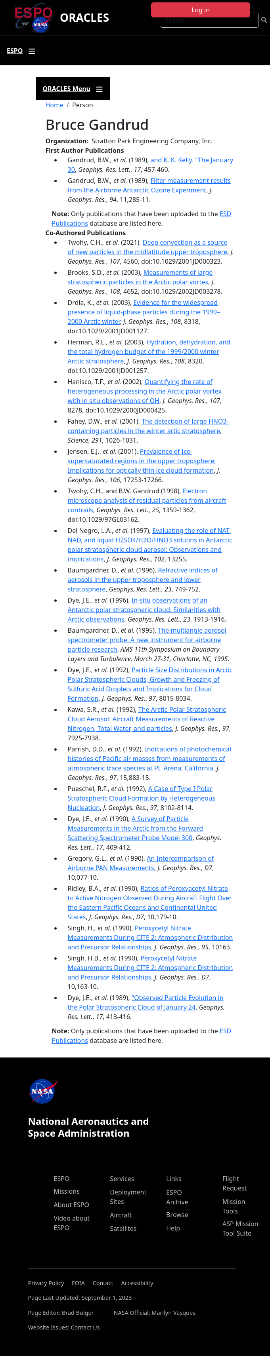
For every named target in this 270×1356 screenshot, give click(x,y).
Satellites (123, 1228)
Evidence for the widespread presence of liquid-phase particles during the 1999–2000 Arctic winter (144, 312)
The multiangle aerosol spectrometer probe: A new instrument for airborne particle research (147, 640)
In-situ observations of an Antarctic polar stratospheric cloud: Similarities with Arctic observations (144, 610)
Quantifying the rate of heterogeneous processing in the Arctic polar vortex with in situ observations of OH (145, 391)
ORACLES (84, 17)
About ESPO (71, 1204)
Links (174, 1178)
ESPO (62, 1178)
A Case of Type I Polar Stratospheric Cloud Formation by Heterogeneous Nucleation (142, 798)
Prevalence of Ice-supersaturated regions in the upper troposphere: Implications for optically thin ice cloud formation (142, 461)
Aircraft (121, 1215)
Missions (67, 1191)
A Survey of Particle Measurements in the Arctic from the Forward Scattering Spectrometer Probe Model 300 (135, 828)
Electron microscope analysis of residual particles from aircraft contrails (147, 500)
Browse (177, 1214)
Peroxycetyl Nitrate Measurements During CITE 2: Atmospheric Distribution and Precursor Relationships (150, 937)
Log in (200, 10)
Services (122, 1178)
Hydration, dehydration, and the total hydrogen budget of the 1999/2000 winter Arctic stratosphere (149, 351)
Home (55, 105)
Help (173, 1228)
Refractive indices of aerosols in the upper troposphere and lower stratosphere (143, 579)
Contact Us (85, 1327)
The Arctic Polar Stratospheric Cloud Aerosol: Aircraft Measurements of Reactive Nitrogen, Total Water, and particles (147, 719)
